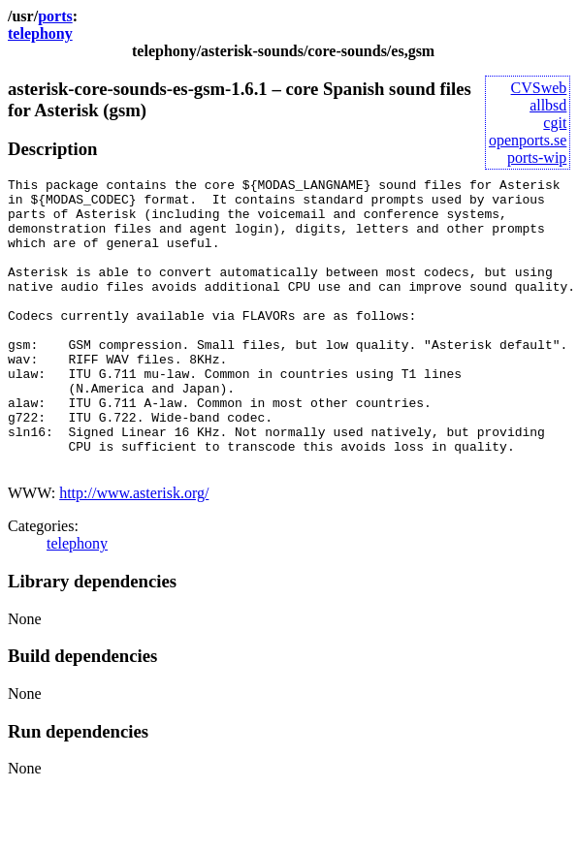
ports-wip (536, 157)
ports (55, 16)
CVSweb (539, 87)
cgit (554, 122)
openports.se (527, 140)
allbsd (548, 105)
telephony (40, 33)
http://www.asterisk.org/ (134, 551)
